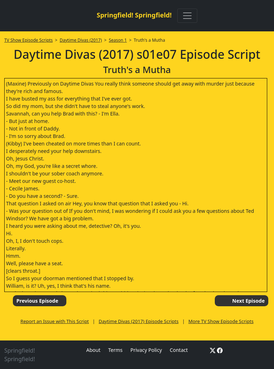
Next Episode (248, 300)
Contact (179, 350)
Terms (115, 350)
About (93, 350)
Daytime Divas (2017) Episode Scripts (139, 321)
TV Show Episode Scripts (28, 40)
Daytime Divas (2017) (81, 40)
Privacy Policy (146, 350)
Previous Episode (37, 300)
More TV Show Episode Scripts (221, 321)
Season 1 (118, 40)
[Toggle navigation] (187, 16)
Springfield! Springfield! (134, 15)
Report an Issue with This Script (54, 321)
